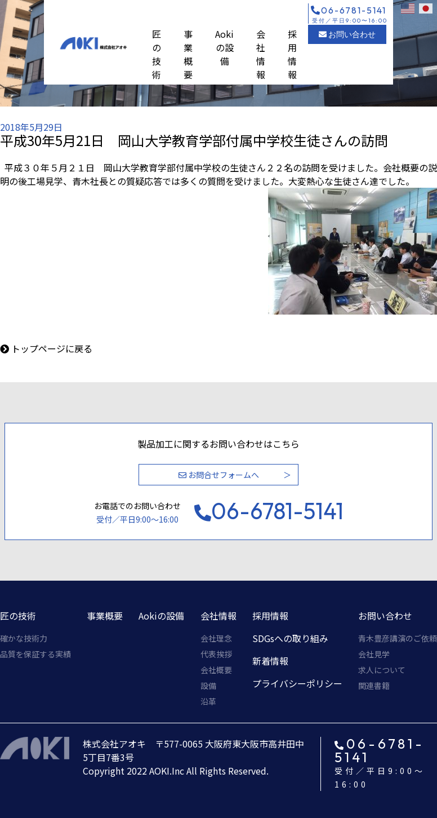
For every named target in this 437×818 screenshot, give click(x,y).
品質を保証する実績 (35, 654)
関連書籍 (374, 685)
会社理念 (216, 638)
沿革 (208, 701)
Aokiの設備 (224, 47)
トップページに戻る (51, 348)
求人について (381, 669)
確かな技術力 (23, 638)
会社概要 (216, 669)
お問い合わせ (347, 34)
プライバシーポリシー (297, 683)
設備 (208, 685)
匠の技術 (156, 54)
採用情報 (292, 54)
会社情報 (260, 54)
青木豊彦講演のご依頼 (397, 638)
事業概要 (188, 54)
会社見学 (374, 654)
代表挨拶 (216, 654)
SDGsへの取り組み (290, 638)
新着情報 (270, 660)
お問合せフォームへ (219, 474)
